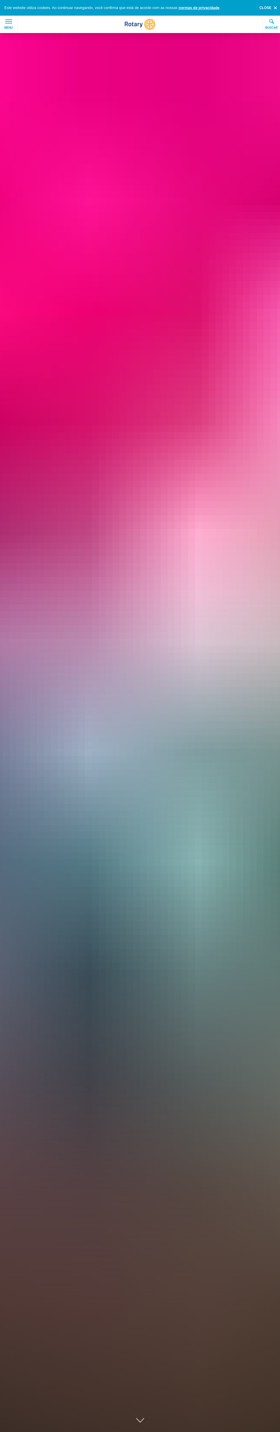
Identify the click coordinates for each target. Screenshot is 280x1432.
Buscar (271, 24)
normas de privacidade (199, 8)
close (265, 8)
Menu (8, 24)
